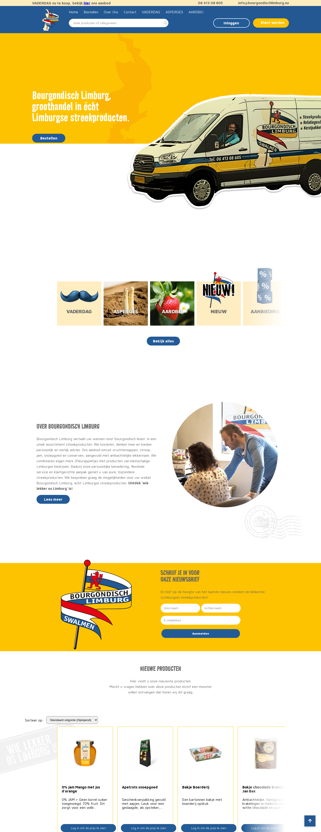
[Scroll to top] (309, 820)
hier (87, 3)
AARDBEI (196, 12)
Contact (130, 12)
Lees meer (53, 499)
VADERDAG (151, 12)
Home (73, 12)
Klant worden (272, 23)
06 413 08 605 (208, 3)
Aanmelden (200, 633)
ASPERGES (174, 12)
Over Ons (111, 12)
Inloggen (231, 23)
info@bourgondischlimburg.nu (261, 3)
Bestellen (91, 12)
